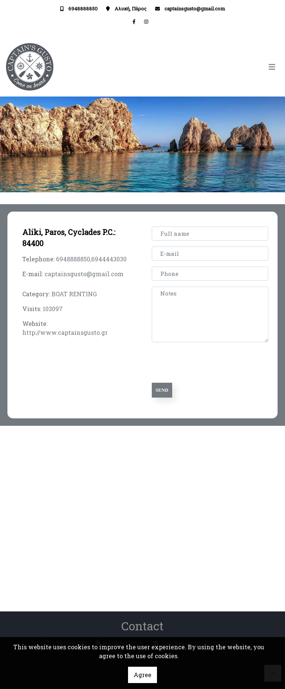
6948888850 (83, 9)
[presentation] (209, 362)
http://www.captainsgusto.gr (65, 332)
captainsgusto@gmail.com (194, 9)
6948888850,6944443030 (91, 259)
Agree (142, 675)
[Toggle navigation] (210, 67)
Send (161, 390)
